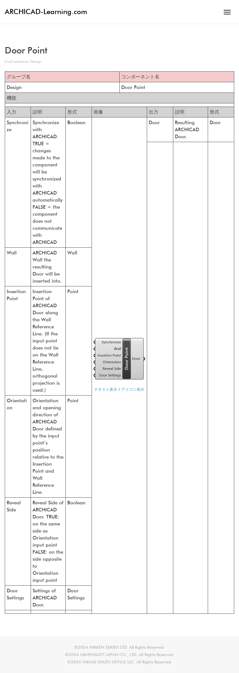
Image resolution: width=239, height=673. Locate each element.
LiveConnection (16, 61)
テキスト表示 (105, 389)
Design (35, 61)
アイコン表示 (132, 389)
